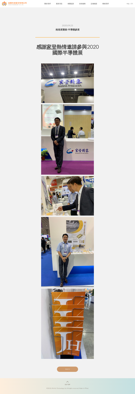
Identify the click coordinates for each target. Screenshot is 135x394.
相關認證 (71, 4)
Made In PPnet (83, 388)
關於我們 (47, 4)
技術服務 (82, 4)
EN (132, 4)
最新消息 (59, 4)
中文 (128, 4)
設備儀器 (94, 4)
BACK (67, 369)
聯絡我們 (105, 4)
